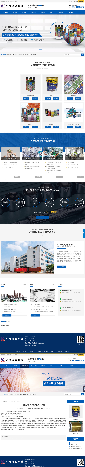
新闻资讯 (24, 12)
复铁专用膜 (25, 54)
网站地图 (81, 1)
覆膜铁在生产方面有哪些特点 (10, 338)
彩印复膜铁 (6, 129)
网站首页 (5, 12)
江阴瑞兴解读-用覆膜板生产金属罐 (40, 336)
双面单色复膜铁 (7, 136)
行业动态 (17, 401)
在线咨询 (42, 225)
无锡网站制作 (28, 345)
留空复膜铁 (6, 131)
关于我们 (70, 1)
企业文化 (52, 12)
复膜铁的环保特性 (8, 333)
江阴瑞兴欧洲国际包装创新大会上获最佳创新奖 (43, 333)
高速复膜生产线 (7, 147)
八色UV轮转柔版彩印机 (9, 149)
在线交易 (61, 12)
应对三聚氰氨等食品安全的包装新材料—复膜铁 (43, 338)
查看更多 (7, 342)
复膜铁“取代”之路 (36, 331)
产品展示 (33, 12)
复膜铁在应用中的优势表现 (9, 336)
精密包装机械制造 (18, 54)
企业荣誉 (42, 12)
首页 (9, 401)
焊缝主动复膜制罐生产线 (9, 152)
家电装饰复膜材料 (32, 54)
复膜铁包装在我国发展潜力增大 (10, 331)
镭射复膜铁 (6, 134)
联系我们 (76, 1)
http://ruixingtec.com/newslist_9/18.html (35, 408)
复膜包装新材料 (10, 54)
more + (25, 311)
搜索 (82, 54)
